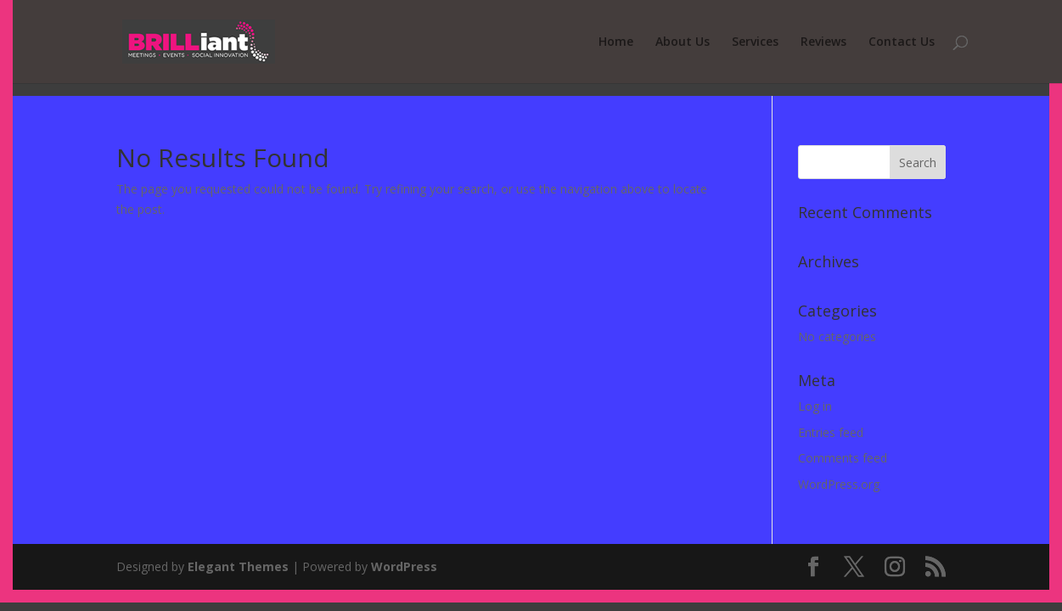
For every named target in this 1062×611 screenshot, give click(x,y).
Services (755, 42)
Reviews (823, 42)
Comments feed (842, 458)
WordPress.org (838, 484)
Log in (815, 406)
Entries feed (830, 432)
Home (615, 42)
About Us (682, 42)
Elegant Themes (238, 566)
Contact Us (901, 42)
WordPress (404, 566)
